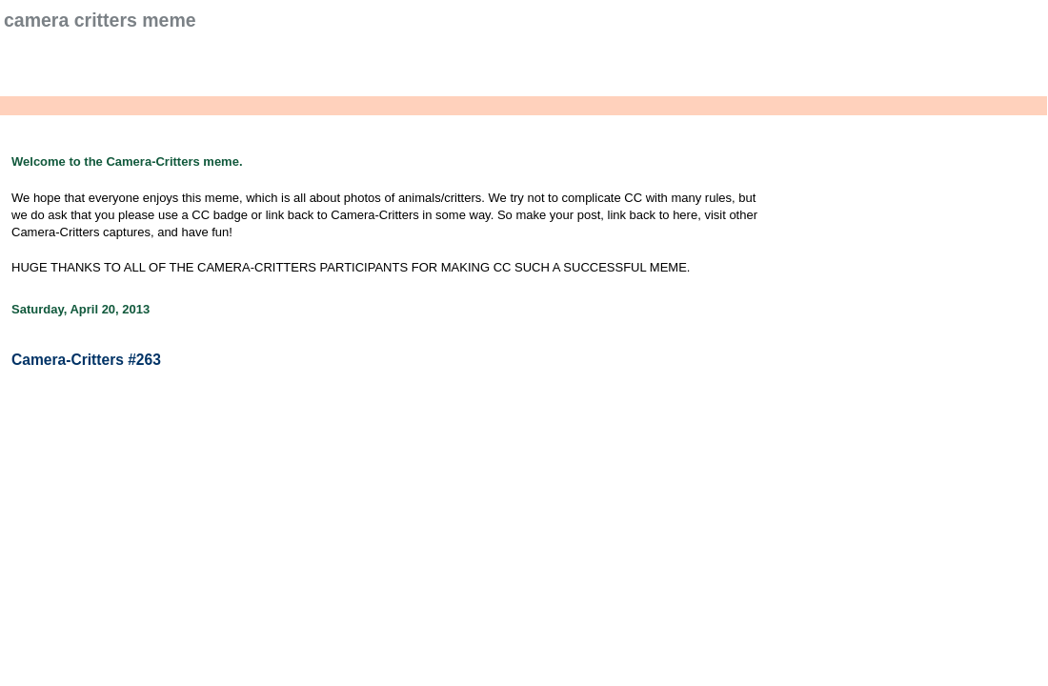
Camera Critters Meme (100, 20)
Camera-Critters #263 (86, 360)
